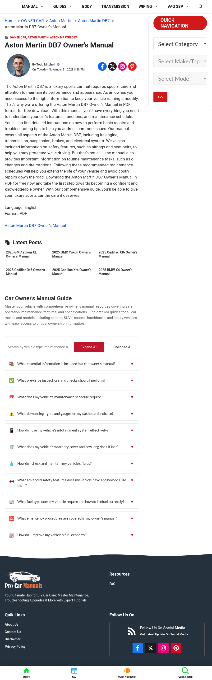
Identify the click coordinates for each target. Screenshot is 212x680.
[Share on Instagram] (122, 66)
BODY (87, 6)
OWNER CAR (18, 37)
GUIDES (65, 6)
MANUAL (35, 6)
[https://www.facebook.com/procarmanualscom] (138, 648)
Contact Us (13, 632)
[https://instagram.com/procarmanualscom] (163, 648)
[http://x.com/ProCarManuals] (150, 648)
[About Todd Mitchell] (18, 66)
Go (160, 97)
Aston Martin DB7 (63, 37)
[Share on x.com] (112, 66)
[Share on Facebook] (102, 66)
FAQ (112, 584)
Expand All (96, 347)
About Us (11, 624)
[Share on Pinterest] (132, 66)
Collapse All (125, 347)
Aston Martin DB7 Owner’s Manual (35, 225)
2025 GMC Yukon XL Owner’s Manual (21, 254)
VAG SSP (181, 6)
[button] (200, 6)
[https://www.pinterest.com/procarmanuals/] (176, 648)
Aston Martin (38, 37)
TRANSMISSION (115, 6)
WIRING (151, 6)
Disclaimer (13, 639)
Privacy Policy (15, 646)
